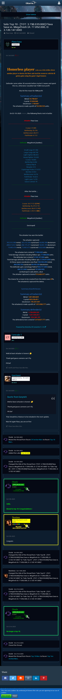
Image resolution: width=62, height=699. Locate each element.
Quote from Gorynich (17, 397)
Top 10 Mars (35, 656)
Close (15, 696)
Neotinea (12, 571)
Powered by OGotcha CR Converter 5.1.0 (30, 327)
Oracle (11, 437)
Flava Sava (9, 33)
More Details (6, 696)
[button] (3, 3)
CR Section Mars (37, 440)
